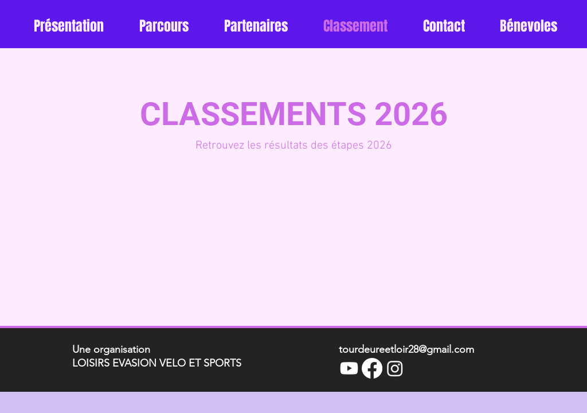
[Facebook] (372, 368)
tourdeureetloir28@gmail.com (406, 349)
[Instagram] (395, 368)
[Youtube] (349, 368)
